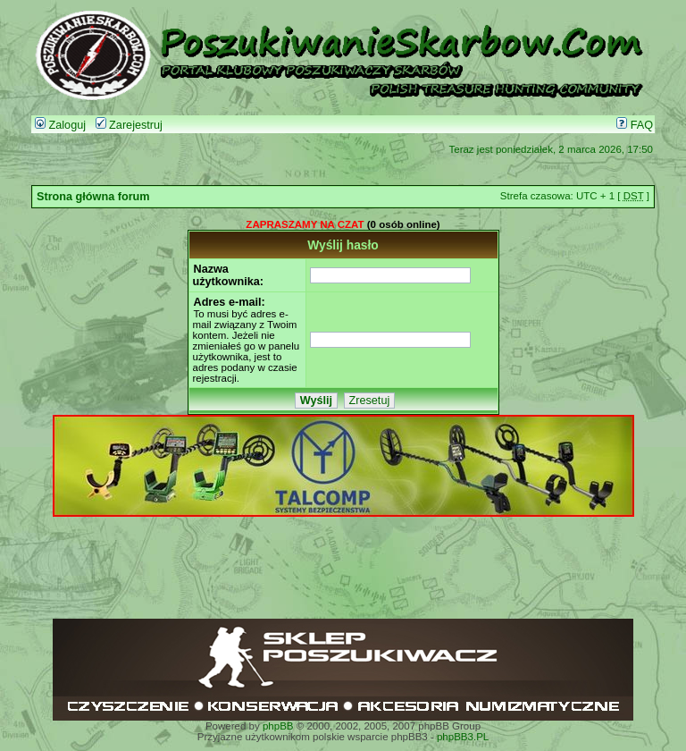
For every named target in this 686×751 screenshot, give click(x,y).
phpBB (278, 726)
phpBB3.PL (463, 736)
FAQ (634, 125)
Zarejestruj (129, 125)
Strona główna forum (93, 196)
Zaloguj (60, 125)
